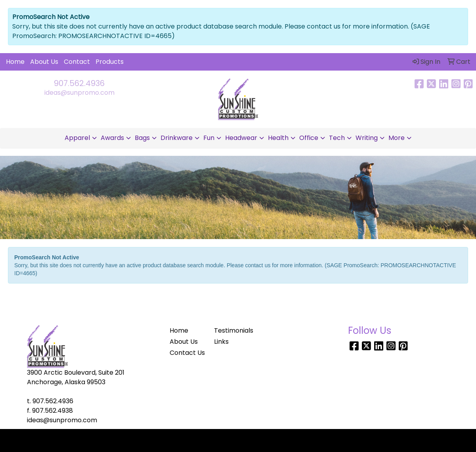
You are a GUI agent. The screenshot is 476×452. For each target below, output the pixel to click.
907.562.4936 (79, 83)
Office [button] (308, 137)
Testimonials (233, 330)
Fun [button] (208, 137)
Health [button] (278, 137)
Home (15, 61)
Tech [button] (337, 137)
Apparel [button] (77, 137)
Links (221, 341)
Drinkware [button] (177, 137)
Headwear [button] (241, 137)
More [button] (396, 137)
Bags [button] (142, 137)
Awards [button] (112, 137)
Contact (77, 61)
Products (110, 61)
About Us (44, 61)
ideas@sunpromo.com (79, 92)
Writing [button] (367, 137)
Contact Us (187, 352)
